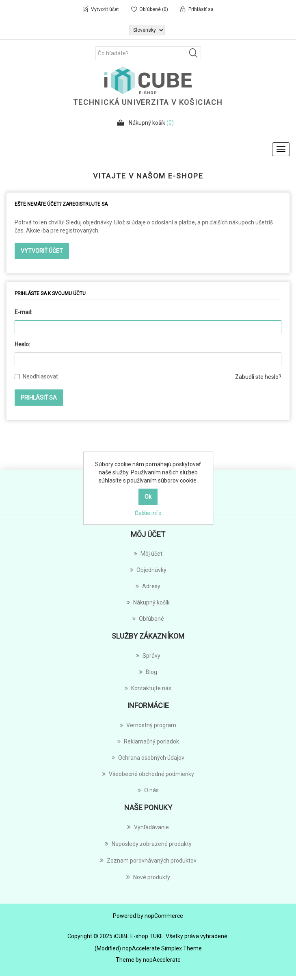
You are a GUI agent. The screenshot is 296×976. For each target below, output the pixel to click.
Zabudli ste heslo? (258, 377)
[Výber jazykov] (147, 30)
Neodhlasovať (40, 376)
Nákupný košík (148, 602)
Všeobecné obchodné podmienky (148, 774)
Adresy (148, 586)
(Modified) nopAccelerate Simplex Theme (148, 948)
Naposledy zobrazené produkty (148, 843)
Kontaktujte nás (148, 688)
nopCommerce (164, 916)
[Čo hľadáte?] (148, 53)
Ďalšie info (148, 513)
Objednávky (148, 570)
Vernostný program (148, 725)
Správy (148, 655)
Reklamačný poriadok (148, 741)
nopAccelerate (162, 959)
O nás (148, 790)
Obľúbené (148, 618)
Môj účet (148, 553)
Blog (148, 672)
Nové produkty (148, 877)
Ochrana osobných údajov (148, 757)
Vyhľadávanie (148, 827)
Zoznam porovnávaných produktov (148, 860)
